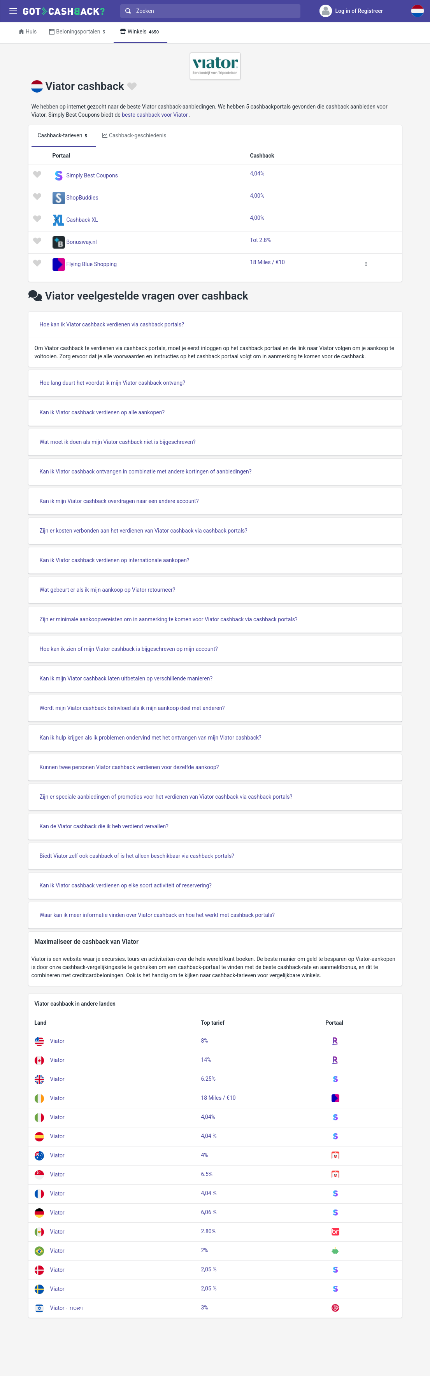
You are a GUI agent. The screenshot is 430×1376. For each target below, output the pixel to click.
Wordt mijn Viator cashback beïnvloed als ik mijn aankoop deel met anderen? (132, 708)
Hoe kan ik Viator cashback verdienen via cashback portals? (112, 324)
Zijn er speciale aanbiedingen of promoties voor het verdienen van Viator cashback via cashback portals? (166, 797)
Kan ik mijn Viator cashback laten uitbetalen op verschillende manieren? (126, 678)
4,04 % (208, 1136)
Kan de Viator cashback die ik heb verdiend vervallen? (104, 826)
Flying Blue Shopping (92, 264)
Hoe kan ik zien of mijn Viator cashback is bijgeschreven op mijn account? (129, 649)
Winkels (140, 32)
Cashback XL (82, 220)
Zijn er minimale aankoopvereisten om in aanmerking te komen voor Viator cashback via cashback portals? (169, 619)
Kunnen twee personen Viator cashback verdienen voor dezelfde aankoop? (129, 767)
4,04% (257, 173)
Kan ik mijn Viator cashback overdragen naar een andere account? (119, 501)
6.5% (206, 1174)
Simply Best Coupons (92, 175)
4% (204, 1155)
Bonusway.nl (82, 242)
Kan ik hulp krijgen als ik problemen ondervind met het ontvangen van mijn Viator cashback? (151, 737)
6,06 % (208, 1212)
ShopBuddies (82, 198)
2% (204, 1250)
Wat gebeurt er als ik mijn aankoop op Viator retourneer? (108, 590)
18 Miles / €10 (267, 262)
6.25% (208, 1079)
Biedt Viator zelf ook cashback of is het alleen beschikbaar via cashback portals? (137, 856)
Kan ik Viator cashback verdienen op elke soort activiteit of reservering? (126, 885)
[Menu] (13, 11)
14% (206, 1060)
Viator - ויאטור (66, 1307)
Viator (57, 1041)
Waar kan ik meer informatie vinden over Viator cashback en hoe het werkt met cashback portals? (157, 915)
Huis (28, 31)
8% (204, 1041)
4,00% (257, 196)
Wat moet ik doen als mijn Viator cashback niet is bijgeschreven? (118, 442)
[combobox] (209, 11)
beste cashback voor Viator (155, 115)
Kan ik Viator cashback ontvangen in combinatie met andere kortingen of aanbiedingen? (146, 471)
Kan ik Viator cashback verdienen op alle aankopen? (102, 412)
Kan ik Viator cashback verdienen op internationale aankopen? (115, 560)
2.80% (208, 1231)
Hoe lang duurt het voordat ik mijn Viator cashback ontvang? (112, 383)
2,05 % (208, 1269)
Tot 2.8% (260, 240)
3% (204, 1307)
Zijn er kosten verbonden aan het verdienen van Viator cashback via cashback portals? (143, 531)
